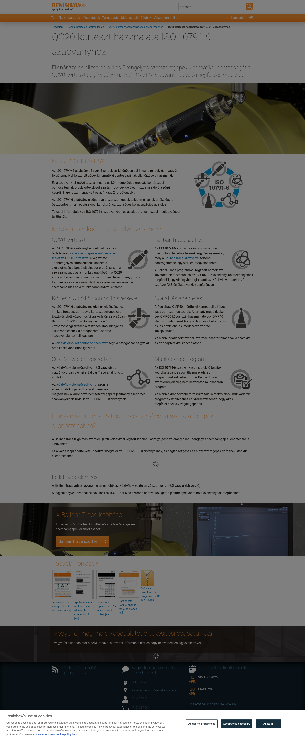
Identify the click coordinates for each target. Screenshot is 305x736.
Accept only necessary (236, 727)
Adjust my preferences (201, 727)
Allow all (268, 727)
